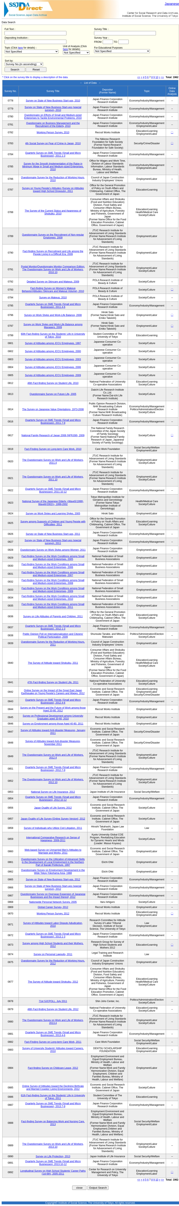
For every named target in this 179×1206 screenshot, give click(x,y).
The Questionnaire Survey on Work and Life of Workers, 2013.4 (53, 1022)
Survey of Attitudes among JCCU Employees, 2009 (53, 375)
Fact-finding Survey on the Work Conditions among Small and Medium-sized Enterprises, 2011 (52, 606)
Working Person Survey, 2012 (53, 913)
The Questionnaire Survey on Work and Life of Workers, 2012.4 (53, 756)
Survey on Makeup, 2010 (53, 297)
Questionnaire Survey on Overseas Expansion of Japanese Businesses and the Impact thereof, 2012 (52, 896)
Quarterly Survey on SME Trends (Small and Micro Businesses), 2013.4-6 (53, 1034)
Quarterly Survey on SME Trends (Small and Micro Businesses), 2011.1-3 (53, 154)
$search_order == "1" (24, 64)
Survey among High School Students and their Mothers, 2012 (53, 945)
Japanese (172, 4)
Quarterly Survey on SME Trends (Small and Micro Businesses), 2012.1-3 (53, 627)
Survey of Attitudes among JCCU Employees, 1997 (53, 343)
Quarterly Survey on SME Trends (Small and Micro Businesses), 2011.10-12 (53, 490)
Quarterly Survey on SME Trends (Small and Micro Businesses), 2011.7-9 (53, 421)
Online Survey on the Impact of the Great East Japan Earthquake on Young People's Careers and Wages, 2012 (53, 692)
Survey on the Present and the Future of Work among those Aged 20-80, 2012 (53, 709)
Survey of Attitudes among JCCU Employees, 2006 (53, 367)
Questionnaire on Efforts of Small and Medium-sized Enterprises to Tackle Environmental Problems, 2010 (53, 116)
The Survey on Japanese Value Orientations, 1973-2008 (53, 409)
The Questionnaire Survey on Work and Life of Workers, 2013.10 (53, 1145)
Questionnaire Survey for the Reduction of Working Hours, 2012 (53, 962)
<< (138, 77)
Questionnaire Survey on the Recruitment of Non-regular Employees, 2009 (53, 236)
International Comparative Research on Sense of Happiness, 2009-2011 (53, 839)
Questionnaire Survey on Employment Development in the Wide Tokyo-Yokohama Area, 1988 (53, 872)
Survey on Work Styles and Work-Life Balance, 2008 (53, 315)
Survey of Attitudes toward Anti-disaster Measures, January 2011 (53, 732)
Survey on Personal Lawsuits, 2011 (53, 954)
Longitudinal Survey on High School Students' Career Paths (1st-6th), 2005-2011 (53, 1172)
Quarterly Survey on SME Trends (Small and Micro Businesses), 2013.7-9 (53, 1105)
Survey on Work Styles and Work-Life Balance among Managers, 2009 (53, 326)
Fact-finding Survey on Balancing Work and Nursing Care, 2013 (53, 1123)
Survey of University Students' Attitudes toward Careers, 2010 (53, 1050)
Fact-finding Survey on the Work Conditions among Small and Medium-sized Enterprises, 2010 (52, 598)
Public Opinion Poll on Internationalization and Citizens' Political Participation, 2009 (53, 635)
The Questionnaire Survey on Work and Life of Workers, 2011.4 (53, 461)
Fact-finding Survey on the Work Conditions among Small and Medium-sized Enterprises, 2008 (52, 582)
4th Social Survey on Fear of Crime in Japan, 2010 (53, 143)
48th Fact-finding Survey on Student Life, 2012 (53, 1009)
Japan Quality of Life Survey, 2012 (53, 807)
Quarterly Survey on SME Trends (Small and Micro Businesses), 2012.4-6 (53, 701)
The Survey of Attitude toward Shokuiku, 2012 (53, 981)
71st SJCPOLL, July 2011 (53, 1001)
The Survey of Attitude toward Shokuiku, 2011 (53, 662)
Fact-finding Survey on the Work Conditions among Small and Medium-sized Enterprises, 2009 (52, 590)
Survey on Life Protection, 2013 (53, 1156)
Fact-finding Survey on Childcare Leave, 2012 (53, 1068)
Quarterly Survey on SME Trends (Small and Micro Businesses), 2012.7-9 (53, 769)
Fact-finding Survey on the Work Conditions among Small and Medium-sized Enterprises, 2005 (52, 558)
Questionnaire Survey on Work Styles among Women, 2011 (53, 549)
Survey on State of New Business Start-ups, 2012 (53, 879)
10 (156, 77)
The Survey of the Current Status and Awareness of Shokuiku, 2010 (53, 212)
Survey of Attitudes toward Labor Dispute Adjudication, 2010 (53, 924)
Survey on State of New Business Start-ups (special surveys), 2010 (53, 109)
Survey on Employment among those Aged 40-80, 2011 (52, 723)
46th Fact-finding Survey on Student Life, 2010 (53, 383)
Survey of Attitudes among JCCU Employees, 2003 (53, 359)
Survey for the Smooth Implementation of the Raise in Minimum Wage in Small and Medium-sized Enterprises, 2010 (53, 166)
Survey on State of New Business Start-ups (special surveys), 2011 (53, 542)
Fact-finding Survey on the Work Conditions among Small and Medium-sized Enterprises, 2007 (52, 574)
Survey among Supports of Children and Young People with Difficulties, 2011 (53, 523)
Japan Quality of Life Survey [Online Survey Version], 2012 (53, 818)
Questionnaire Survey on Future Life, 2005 (53, 394)
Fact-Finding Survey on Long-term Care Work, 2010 (53, 449)
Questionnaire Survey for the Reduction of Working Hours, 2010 (53, 179)
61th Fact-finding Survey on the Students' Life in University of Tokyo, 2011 (53, 1097)
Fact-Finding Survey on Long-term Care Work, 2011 (53, 1041)
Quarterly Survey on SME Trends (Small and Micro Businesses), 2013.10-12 (53, 1163)
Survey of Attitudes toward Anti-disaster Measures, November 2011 (53, 743)
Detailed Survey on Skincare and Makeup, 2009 (53, 281)
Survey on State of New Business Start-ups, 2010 (53, 100)
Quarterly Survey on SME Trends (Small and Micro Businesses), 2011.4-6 (53, 306)
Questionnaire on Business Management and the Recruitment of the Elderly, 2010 (53, 125)
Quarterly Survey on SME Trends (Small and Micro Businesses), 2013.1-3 (53, 935)
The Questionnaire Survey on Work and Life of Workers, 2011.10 (53, 478)
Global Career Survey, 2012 (53, 907)
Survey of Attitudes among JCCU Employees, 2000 (53, 351)
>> (162, 77)
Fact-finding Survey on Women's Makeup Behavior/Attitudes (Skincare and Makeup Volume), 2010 (53, 290)
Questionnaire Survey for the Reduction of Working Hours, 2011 (53, 643)
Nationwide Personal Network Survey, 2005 (53, 902)
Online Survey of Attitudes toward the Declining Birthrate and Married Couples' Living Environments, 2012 (53, 1087)
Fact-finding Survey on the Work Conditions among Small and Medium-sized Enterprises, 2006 (52, 566)
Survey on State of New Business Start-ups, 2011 (53, 534)
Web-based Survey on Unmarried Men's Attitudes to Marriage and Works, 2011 (53, 851)
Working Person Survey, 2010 (53, 132)
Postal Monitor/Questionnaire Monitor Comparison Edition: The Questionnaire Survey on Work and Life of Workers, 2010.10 (53, 269)
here (20, 47)
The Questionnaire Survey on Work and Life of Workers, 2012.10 (53, 781)
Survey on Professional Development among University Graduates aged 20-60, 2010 (53, 717)
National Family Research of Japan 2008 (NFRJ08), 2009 (52, 435)
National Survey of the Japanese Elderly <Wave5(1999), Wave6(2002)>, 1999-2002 (53, 503)
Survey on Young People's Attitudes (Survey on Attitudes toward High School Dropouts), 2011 (53, 190)
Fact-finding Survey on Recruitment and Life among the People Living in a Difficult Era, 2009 (53, 253)
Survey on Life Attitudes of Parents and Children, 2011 (53, 616)
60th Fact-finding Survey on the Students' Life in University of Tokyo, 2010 (53, 335)
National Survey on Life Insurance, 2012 (53, 791)
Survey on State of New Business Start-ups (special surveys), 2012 (53, 887)
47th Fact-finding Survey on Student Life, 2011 (53, 682)
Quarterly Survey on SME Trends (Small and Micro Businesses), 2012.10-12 (53, 798)
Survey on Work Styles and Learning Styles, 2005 (53, 513)
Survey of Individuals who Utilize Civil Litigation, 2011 (53, 828)
